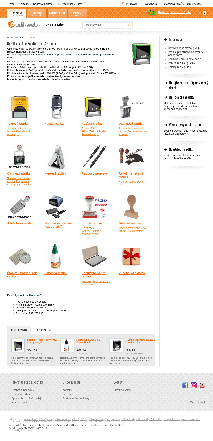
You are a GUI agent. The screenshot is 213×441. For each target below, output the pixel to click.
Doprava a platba (42, 4)
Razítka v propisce (95, 173)
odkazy (107, 422)
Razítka (17, 13)
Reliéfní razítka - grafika (181, 63)
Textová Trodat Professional (94, 133)
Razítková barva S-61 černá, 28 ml (88, 341)
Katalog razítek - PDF (180, 67)
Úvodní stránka (15, 37)
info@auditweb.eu (94, 425)
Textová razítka (17, 123)
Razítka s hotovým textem (91, 232)
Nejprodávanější (19, 330)
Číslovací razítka (18, 173)
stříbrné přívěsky (79, 419)
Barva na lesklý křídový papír (184, 59)
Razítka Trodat (92, 123)
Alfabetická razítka (20, 223)
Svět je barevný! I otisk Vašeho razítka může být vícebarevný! (185, 132)
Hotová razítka (92, 223)
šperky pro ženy (112, 419)
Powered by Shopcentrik (20, 430)
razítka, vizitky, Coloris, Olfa (149, 419)
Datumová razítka (131, 123)
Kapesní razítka (55, 173)
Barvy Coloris (77, 13)
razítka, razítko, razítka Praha (70, 422)
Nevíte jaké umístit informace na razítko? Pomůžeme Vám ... (182, 157)
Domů (11, 4)
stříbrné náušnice (63, 419)
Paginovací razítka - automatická (19, 183)
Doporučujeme (43, 330)
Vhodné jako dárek (132, 273)
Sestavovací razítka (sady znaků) (58, 225)
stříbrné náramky (96, 419)
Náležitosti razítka (181, 149)
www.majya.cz (31, 419)
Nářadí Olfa (57, 13)
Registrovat (150, 3)
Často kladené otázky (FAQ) (184, 48)
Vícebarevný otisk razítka (185, 124)
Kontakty (24, 4)
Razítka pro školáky (181, 97)
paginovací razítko (93, 422)
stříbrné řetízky (128, 419)
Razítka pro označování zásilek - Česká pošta (186, 54)
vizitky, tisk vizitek (171, 419)
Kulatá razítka (54, 123)
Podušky (86, 281)
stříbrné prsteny (46, 419)
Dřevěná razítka (130, 223)
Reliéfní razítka (127, 181)
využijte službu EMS (97, 70)
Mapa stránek (197, 402)
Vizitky (37, 13)
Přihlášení (131, 3)
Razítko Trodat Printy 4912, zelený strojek (42, 341)
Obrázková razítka (88, 230)
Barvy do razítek (55, 273)
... (18, 134)
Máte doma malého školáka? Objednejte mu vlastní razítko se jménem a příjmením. (182, 106)
